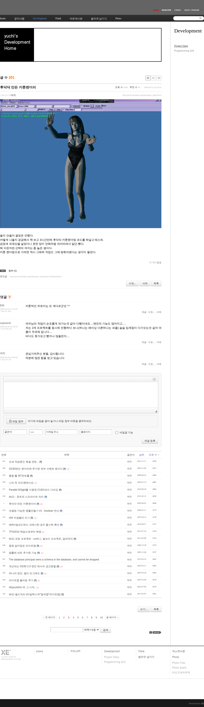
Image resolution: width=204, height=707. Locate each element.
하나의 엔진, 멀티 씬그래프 (24, 573)
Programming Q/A (184, 50)
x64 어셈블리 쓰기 (19, 517)
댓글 (144, 312)
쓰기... (143, 609)
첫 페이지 (50, 617)
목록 (156, 283)
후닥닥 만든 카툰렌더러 (18, 87)
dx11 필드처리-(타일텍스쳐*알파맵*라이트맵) (35, 594)
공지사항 (75, 651)
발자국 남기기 (146, 657)
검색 (105, 630)
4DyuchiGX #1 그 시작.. (22, 587)
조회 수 (154, 454)
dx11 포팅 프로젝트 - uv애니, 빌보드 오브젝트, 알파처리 (41, 538)
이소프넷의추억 (181, 672)
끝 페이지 (111, 617)
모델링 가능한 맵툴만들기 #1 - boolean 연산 (34, 510)
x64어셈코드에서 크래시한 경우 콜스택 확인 (34, 524)
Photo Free (178, 662)
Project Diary (181, 46)
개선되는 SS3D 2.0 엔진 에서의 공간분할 (32, 566)
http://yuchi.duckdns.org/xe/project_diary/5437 (142, 95)
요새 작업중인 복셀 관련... (24, 461)
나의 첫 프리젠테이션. (21, 482)
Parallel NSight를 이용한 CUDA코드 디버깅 (33, 489)
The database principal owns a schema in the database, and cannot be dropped (54, 559)
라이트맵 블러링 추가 (21, 580)
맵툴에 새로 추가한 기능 (23, 552)
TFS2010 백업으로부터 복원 (25, 531)
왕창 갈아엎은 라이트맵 (22, 545)
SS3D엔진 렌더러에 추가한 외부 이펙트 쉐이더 (35, 468)
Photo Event (179, 667)
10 (101, 617)
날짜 (141, 454)
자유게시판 (178, 651)
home (39, 651)
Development (112, 651)
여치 (129, 461)
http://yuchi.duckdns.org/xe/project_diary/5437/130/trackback (35, 277)
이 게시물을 (155, 262)
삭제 (144, 283)
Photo (175, 657)
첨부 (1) (12, 270)
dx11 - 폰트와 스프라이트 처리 (26, 496)
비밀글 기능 (126, 432)
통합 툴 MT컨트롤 (19, 475)
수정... (132, 283)
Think (141, 651)
